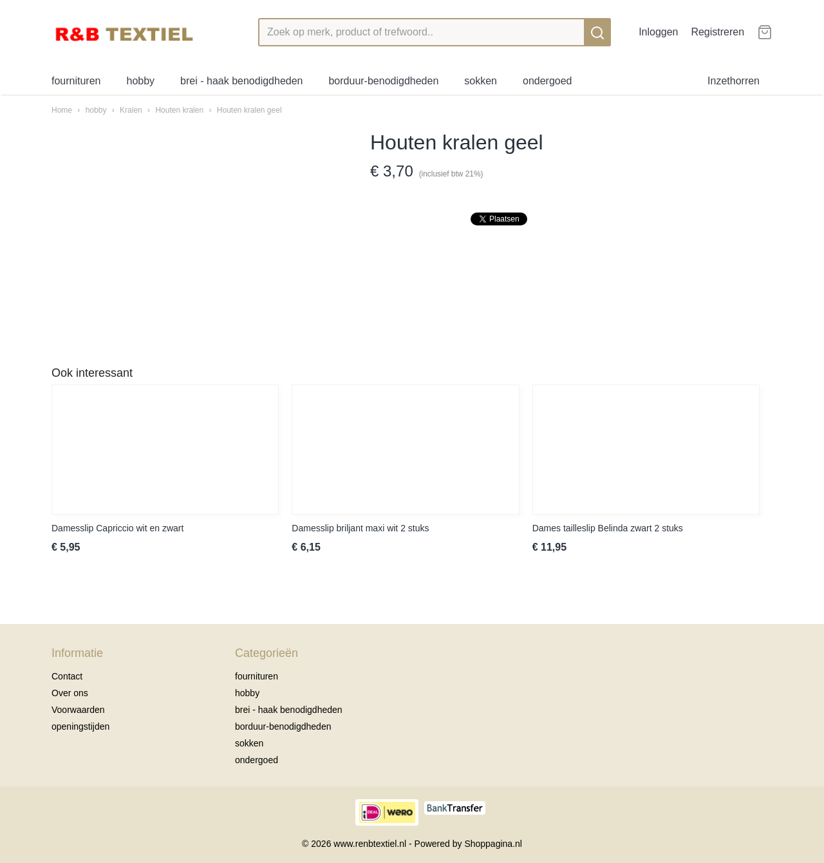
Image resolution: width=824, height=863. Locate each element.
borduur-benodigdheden (383, 80)
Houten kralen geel (249, 110)
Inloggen (658, 31)
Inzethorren (733, 80)
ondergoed (547, 80)
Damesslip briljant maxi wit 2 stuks (360, 528)
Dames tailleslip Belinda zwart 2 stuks (607, 528)
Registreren (717, 31)
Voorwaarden (78, 710)
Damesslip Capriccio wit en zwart (117, 528)
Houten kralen (179, 110)
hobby (141, 80)
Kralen (131, 110)
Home (62, 110)
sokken (480, 80)
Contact (67, 676)
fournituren (76, 80)
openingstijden (80, 726)
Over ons (70, 693)
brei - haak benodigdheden (241, 80)
